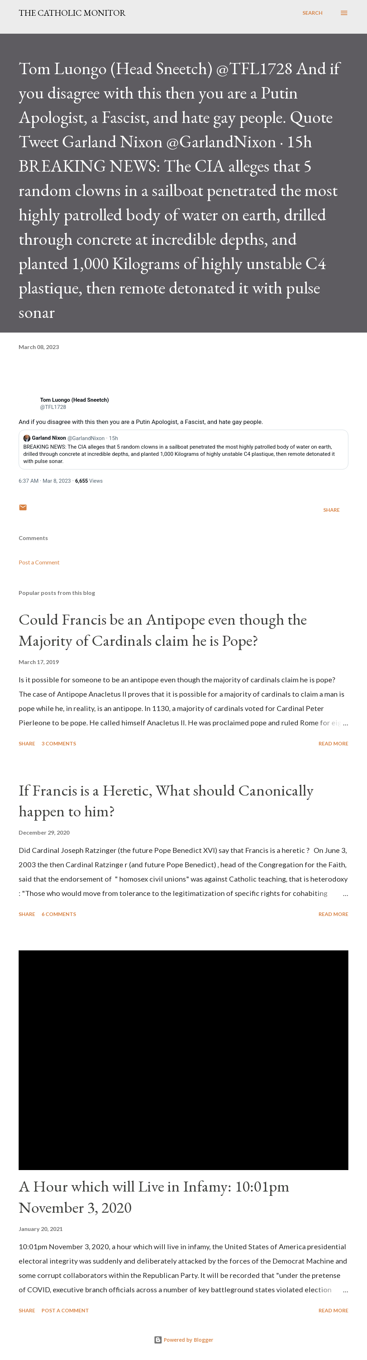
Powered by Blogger (183, 1339)
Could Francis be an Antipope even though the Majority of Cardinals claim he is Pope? (163, 629)
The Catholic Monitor (72, 12)
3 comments (59, 743)
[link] (27, 404)
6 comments (59, 914)
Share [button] (331, 510)
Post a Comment (39, 562)
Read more (333, 743)
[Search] (312, 13)
